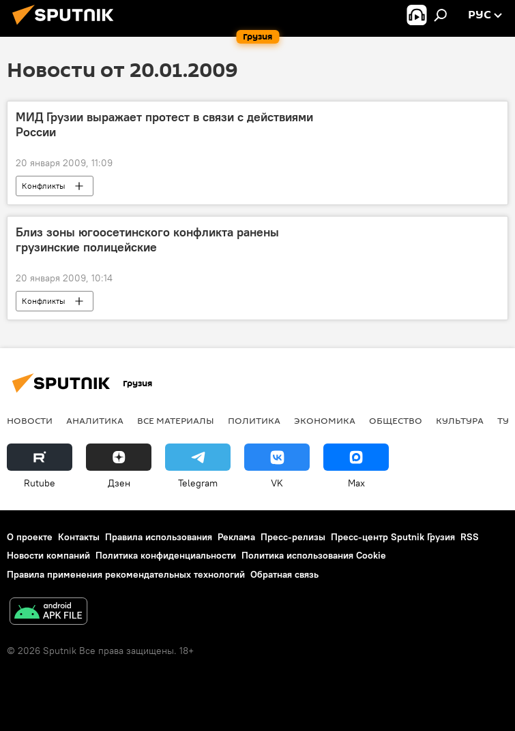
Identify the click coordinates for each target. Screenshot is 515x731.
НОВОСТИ (30, 420)
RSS (469, 537)
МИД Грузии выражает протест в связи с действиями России (164, 125)
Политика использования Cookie (313, 555)
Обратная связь (284, 574)
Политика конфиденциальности (165, 555)
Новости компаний (48, 555)
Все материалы (175, 420)
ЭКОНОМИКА (324, 420)
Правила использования (158, 537)
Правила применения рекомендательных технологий (126, 574)
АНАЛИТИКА (94, 420)
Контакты (79, 537)
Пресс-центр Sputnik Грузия (393, 537)
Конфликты (43, 186)
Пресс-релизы (293, 537)
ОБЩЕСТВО (395, 420)
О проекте (30, 537)
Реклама (236, 537)
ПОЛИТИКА (254, 420)
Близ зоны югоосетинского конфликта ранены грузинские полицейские (147, 240)
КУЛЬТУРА (460, 420)
